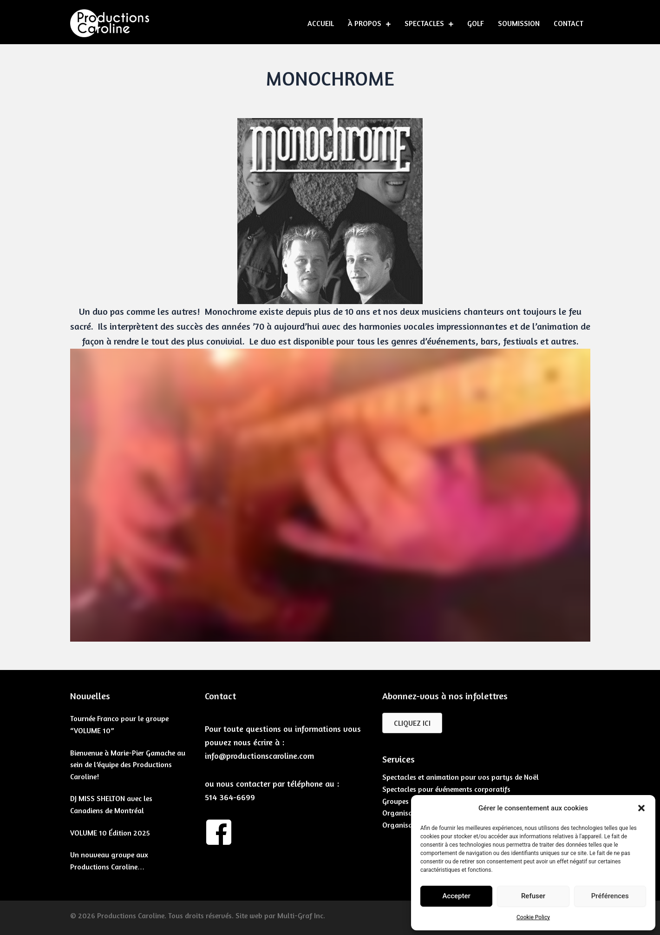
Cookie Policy (533, 917)
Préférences (610, 896)
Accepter (456, 896)
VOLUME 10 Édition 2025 (110, 832)
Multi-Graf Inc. (301, 915)
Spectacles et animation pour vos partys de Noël (460, 777)
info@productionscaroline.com (259, 755)
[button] (641, 808)
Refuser (533, 896)
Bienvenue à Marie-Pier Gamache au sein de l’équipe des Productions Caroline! (127, 764)
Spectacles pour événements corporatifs (446, 789)
